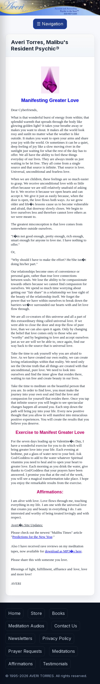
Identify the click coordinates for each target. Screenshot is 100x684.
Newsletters (20, 638)
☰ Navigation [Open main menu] (50, 23)
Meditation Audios (26, 625)
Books (58, 613)
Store (36, 613)
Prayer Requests (25, 651)
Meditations (63, 651)
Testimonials (55, 663)
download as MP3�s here (63, 551)
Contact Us (65, 625)
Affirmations (20, 663)
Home (14, 613)
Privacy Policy (56, 638)
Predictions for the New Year (32, 537)
